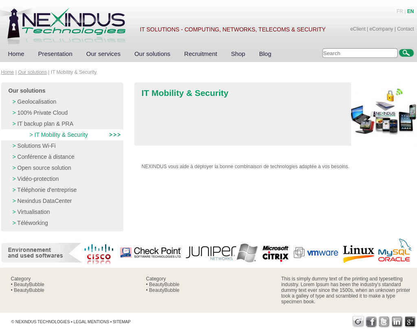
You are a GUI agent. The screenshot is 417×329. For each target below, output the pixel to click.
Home (16, 53)
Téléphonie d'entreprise (47, 190)
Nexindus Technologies (42, 322)
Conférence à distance (46, 156)
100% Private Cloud (43, 112)
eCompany (381, 29)
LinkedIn (397, 322)
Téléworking (32, 223)
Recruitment (200, 53)
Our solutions (152, 53)
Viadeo (358, 322)
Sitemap (122, 322)
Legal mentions (91, 322)
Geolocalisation (37, 101)
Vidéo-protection (38, 179)
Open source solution (44, 167)
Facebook (371, 322)
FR (400, 11)
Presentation (55, 53)
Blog (265, 53)
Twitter (384, 322)
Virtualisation (34, 212)
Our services (103, 53)
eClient (357, 29)
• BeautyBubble (27, 284)
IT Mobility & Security (61, 134)
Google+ (410, 322)
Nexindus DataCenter (45, 201)
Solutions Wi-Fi (37, 145)
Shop (238, 53)
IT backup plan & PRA (45, 123)
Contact (405, 29)
